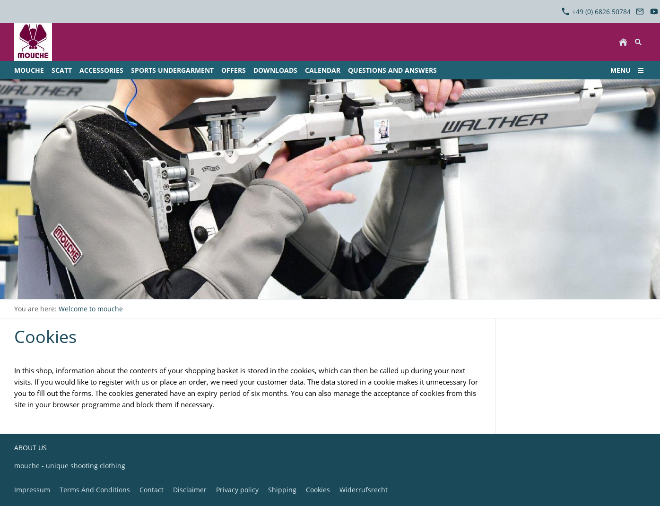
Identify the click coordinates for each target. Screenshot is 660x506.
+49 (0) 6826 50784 (596, 11)
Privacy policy (237, 489)
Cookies (318, 489)
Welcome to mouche (91, 308)
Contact (151, 489)
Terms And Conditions (95, 489)
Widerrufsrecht (363, 489)
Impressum (32, 489)
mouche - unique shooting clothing (69, 465)
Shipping (282, 489)
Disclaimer (190, 489)
